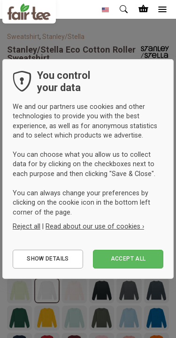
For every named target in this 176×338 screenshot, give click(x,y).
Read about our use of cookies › (95, 226)
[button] (105, 9)
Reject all (26, 226)
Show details (48, 258)
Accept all (128, 258)
